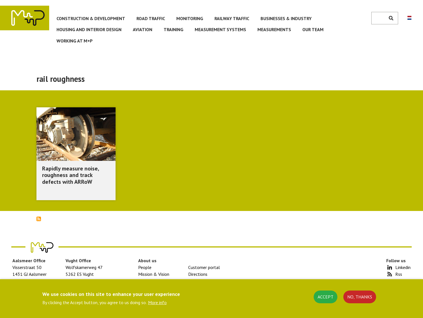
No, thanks (359, 297)
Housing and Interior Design (89, 29)
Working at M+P (75, 41)
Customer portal (204, 267)
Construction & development (91, 18)
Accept (325, 297)
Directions (197, 274)
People (144, 267)
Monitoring (189, 18)
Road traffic (150, 18)
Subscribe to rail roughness (38, 219)
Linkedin (403, 267)
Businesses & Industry (286, 18)
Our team (313, 29)
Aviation (142, 29)
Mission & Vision (153, 274)
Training (173, 29)
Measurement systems (220, 29)
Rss (398, 274)
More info (157, 302)
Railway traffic (231, 18)
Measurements (274, 29)
